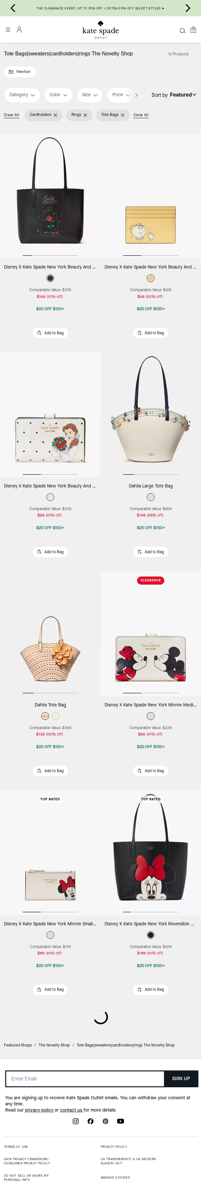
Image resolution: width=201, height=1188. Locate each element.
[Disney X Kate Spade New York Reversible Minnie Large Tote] (151, 853)
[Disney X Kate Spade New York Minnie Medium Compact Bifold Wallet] (151, 634)
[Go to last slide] (13, 8)
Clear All (11, 115)
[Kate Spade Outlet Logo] (100, 30)
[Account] (19, 29)
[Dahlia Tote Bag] (50, 634)
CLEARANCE (151, 580)
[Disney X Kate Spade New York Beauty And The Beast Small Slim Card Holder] (151, 196)
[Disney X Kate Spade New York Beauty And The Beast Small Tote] (50, 196)
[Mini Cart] (193, 29)
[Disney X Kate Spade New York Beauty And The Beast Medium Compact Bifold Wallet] (50, 415)
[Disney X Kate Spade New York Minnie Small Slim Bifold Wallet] (50, 853)
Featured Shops (18, 1045)
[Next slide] (188, 8)
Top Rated (50, 799)
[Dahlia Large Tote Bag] (151, 415)
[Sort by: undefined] (182, 94)
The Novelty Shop (54, 1045)
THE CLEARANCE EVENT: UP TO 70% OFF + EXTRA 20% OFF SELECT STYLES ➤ (100, 8)
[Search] (183, 30)
